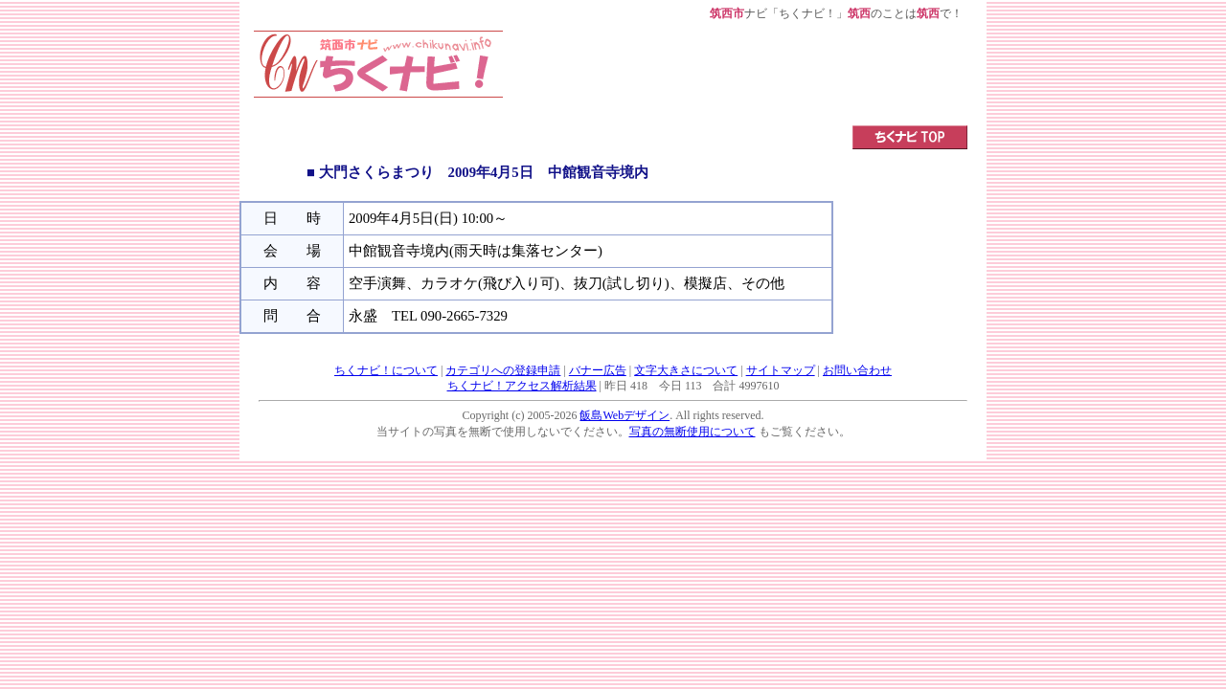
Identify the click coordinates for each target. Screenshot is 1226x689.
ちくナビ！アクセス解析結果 (522, 385)
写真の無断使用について (692, 431)
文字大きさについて (686, 370)
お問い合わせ (857, 370)
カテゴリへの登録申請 (502, 370)
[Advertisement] (735, 73)
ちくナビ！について (386, 370)
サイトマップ (780, 370)
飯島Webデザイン (624, 415)
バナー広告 (597, 370)
